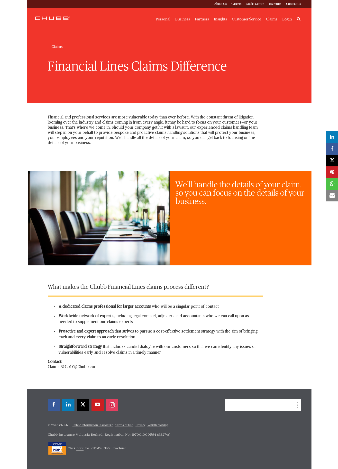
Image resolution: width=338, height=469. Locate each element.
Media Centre (255, 4)
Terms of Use (124, 425)
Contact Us (293, 4)
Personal (163, 19)
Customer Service (246, 19)
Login (287, 19)
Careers (236, 4)
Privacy (140, 425)
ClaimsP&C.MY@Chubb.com (73, 367)
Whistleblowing (157, 425)
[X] (83, 405)
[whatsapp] (332, 184)
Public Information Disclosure (93, 425)
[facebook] (54, 405)
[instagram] (112, 405)
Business (182, 19)
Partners (202, 19)
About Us (220, 4)
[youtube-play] (97, 405)
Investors (275, 4)
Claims (271, 19)
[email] (332, 195)
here (80, 448)
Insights (220, 19)
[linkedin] (68, 405)
